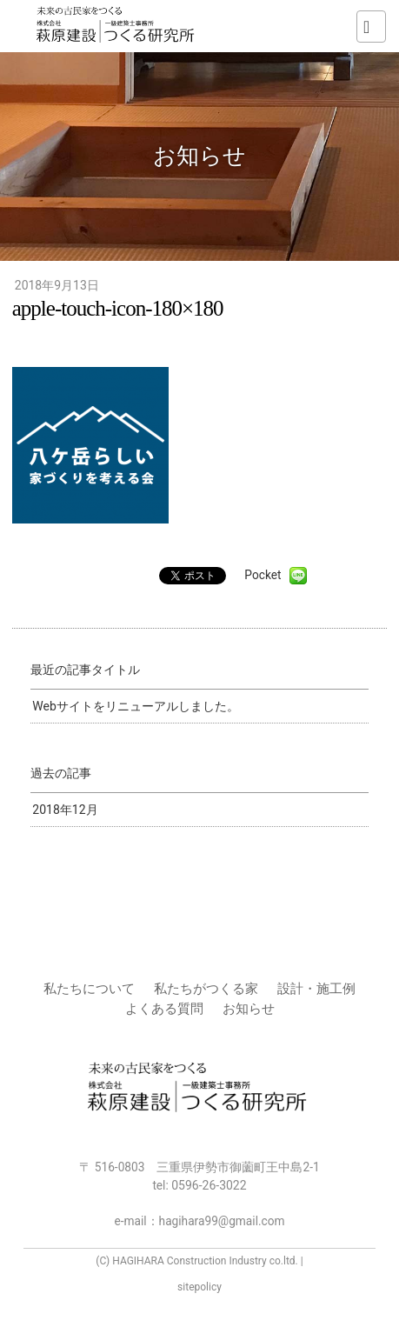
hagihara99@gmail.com (222, 1221)
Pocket (262, 575)
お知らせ (249, 1009)
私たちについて (89, 989)
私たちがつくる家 (206, 989)
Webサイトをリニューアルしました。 (135, 706)
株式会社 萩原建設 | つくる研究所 (117, 26)
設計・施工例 (316, 989)
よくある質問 (164, 1009)
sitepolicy (199, 1287)
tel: (199, 1185)
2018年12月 (64, 810)
